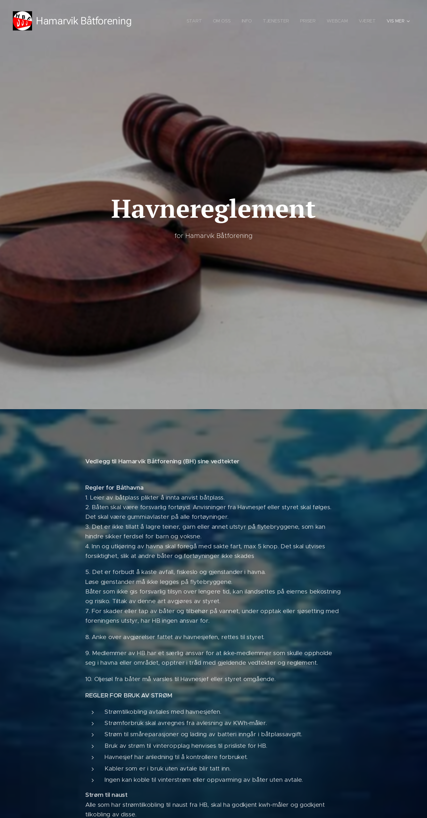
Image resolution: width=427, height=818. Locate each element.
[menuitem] (194, 21)
